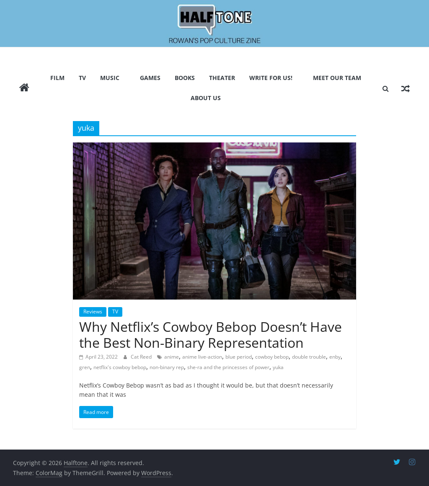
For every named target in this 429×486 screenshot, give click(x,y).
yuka (278, 367)
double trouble (309, 356)
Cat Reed (142, 356)
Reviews (92, 311)
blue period (238, 356)
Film (57, 78)
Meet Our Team (337, 78)
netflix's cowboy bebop (119, 367)
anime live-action (202, 356)
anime (171, 356)
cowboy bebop (272, 356)
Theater (222, 78)
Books (185, 78)
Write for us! (270, 78)
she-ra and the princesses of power (228, 367)
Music (109, 78)
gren (84, 367)
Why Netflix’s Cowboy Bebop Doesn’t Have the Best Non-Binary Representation (210, 335)
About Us (206, 98)
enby (335, 356)
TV (82, 78)
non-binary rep (167, 367)
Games (150, 78)
